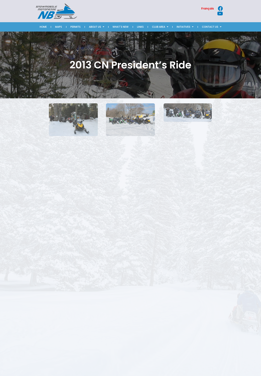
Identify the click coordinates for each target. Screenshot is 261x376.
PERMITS (75, 27)
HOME (43, 27)
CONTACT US (211, 27)
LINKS (140, 27)
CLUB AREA (160, 27)
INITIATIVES (185, 27)
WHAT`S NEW (121, 27)
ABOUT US (96, 27)
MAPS (58, 27)
